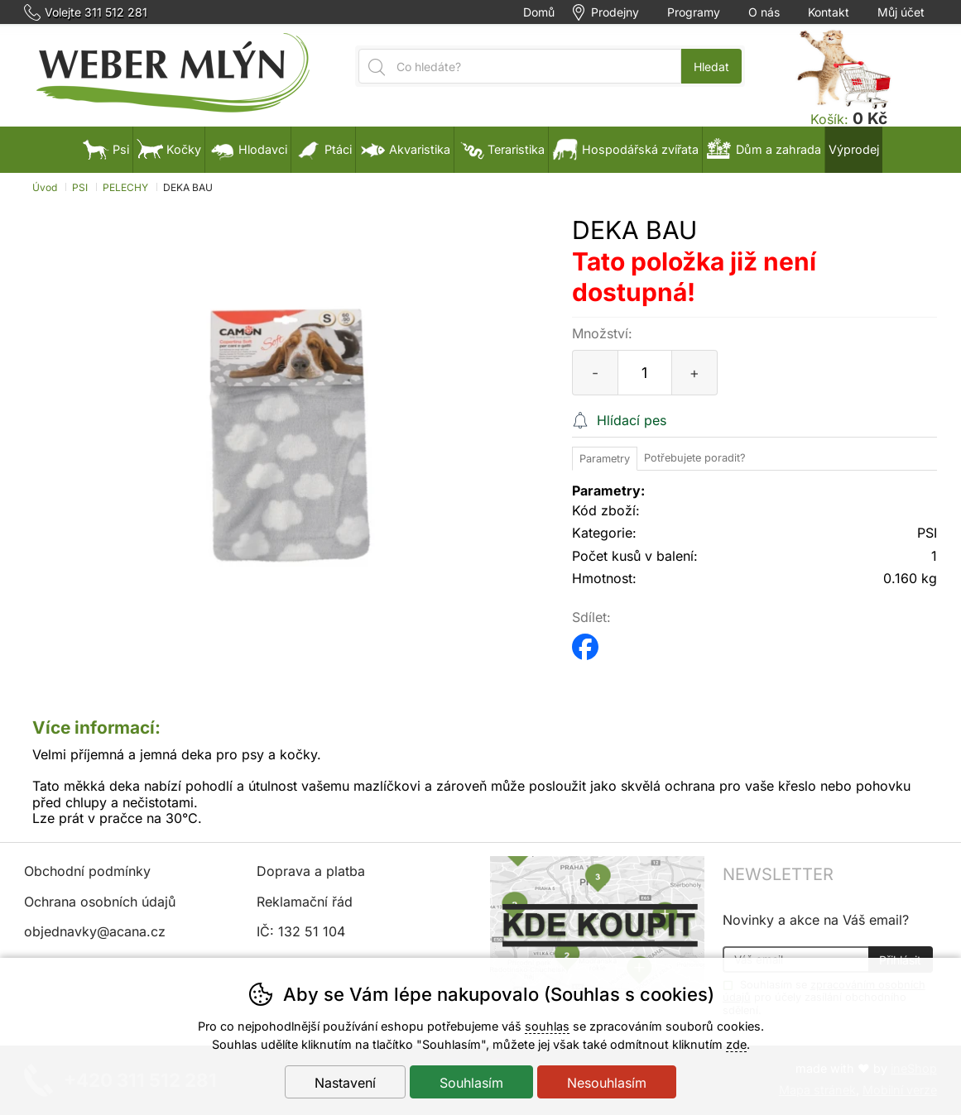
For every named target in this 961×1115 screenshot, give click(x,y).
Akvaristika (404, 149)
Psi (106, 149)
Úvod (44, 187)
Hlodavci (248, 149)
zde (736, 1044)
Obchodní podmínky (87, 871)
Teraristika (501, 149)
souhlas (547, 1026)
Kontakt (828, 12)
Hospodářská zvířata (625, 149)
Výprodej (854, 149)
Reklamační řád (305, 901)
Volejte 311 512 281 (96, 12)
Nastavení (345, 1082)
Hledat (711, 67)
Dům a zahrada (763, 149)
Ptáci (323, 149)
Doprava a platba (311, 871)
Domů (539, 12)
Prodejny (615, 12)
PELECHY (125, 187)
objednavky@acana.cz (95, 931)
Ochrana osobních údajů (99, 901)
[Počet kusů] (644, 372)
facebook (585, 641)
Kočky (169, 149)
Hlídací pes (631, 420)
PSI (80, 187)
